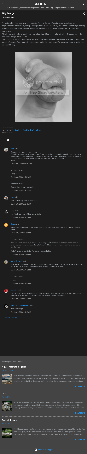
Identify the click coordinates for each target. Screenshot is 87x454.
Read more (80, 386)
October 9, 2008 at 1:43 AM (21, 312)
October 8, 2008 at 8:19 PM (21, 299)
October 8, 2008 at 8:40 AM (21, 204)
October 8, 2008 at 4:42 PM (21, 270)
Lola (12, 197)
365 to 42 (40, 3)
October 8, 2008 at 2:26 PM (21, 233)
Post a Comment (10, 318)
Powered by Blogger (44, 450)
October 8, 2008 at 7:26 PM (21, 283)
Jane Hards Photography (20, 305)
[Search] (83, 4)
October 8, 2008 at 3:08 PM (21, 254)
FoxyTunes (8, 133)
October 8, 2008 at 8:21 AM (21, 191)
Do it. (4, 393)
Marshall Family (16, 261)
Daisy (13, 224)
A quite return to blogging (14, 367)
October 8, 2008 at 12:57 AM (21, 164)
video (51, 34)
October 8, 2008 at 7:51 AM (21, 177)
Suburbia (14, 290)
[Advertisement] (43, 337)
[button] (83, 14)
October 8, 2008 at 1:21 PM (21, 217)
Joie (12, 149)
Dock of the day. (9, 420)
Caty (12, 211)
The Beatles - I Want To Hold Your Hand (26, 130)
